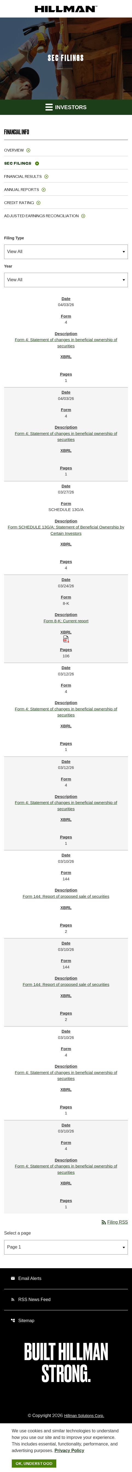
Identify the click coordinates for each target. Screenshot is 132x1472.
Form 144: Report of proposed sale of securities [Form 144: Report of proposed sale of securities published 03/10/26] (66, 896)
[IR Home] (66, 8)
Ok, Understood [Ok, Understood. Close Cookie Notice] (34, 1463)
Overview (14, 150)
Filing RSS (114, 1222)
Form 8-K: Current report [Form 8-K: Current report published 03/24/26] (65, 621)
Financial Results (23, 176)
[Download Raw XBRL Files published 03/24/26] (66, 638)
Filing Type (14, 238)
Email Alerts (26, 1278)
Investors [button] (66, 107)
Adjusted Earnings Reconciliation (41, 215)
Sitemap (22, 1320)
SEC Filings (17, 163)
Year (8, 266)
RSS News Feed (31, 1299)
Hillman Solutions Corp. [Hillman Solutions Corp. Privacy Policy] (84, 1415)
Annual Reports (21, 189)
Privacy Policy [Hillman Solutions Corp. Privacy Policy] (69, 1450)
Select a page (17, 1233)
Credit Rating (19, 202)
